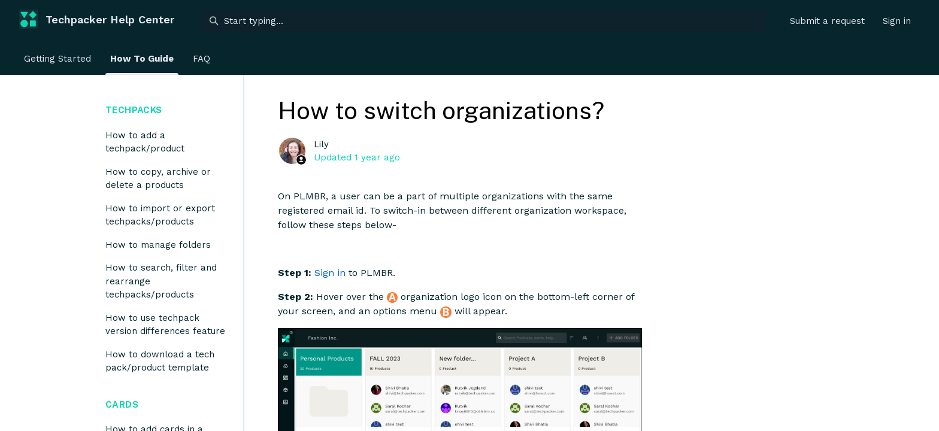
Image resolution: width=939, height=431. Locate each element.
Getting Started (57, 58)
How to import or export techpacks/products (160, 215)
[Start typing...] (484, 21)
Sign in (330, 272)
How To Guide (142, 58)
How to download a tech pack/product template (159, 361)
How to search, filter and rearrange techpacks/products (161, 281)
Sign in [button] (897, 21)
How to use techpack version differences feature (165, 324)
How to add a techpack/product (144, 142)
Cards (121, 404)
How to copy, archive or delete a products (158, 178)
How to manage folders (158, 244)
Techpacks (133, 110)
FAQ (201, 58)
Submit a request (827, 21)
